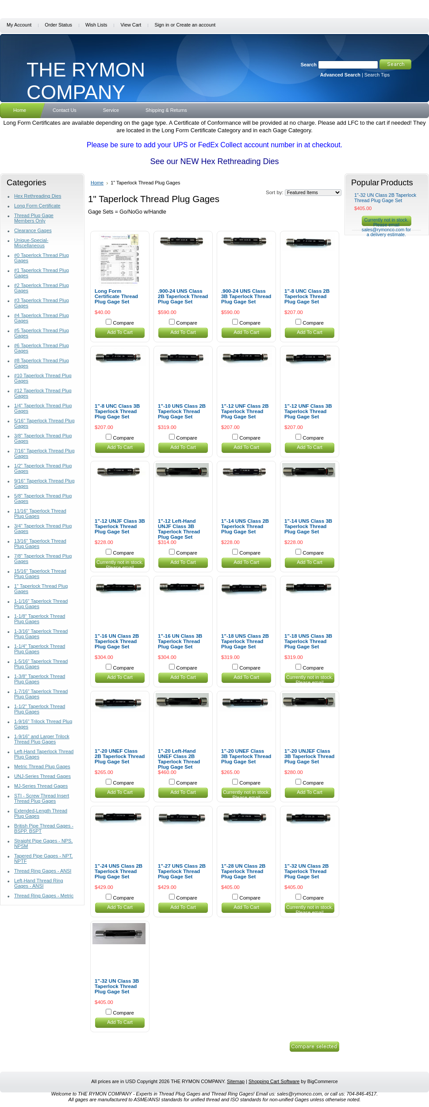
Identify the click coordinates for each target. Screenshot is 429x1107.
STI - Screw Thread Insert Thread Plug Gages (41, 798)
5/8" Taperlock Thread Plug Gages (43, 498)
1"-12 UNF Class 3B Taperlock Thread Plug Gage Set (308, 411)
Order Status (58, 24)
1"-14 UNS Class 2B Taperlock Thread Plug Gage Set (245, 526)
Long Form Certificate (37, 205)
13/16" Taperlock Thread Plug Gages (40, 543)
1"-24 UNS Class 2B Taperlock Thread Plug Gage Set (118, 871)
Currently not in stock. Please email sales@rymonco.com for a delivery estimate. (120, 570)
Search (309, 64)
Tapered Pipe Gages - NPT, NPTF (43, 858)
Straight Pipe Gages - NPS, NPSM (43, 843)
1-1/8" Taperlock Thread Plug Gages (39, 618)
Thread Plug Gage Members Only (34, 218)
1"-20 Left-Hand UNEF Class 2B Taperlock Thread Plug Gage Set (179, 759)
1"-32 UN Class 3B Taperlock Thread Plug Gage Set (117, 986)
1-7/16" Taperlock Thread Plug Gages (41, 694)
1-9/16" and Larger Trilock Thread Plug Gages (41, 739)
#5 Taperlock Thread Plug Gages (41, 333)
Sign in (161, 24)
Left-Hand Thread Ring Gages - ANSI (38, 883)
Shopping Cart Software (274, 1081)
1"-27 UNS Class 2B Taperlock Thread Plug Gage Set (182, 871)
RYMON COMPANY (86, 80)
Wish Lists (96, 24)
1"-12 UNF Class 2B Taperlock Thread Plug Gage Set (245, 411)
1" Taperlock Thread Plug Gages (41, 588)
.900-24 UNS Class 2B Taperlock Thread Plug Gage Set (183, 296)
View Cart (130, 24)
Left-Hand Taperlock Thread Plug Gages (43, 754)
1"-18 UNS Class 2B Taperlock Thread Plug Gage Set (245, 641)
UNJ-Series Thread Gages (42, 776)
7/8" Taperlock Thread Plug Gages (43, 558)
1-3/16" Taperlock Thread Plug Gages (41, 633)
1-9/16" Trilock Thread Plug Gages (43, 724)
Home (97, 182)
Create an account (195, 24)
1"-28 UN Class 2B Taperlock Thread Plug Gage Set (243, 871)
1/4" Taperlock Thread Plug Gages (43, 408)
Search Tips (377, 74)
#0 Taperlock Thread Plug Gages (41, 258)
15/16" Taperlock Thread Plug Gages (40, 573)
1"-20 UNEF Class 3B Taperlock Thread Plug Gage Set (246, 756)
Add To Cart (120, 332)
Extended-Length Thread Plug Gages (40, 813)
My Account (19, 24)
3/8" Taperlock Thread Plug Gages (43, 438)
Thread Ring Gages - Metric (43, 895)
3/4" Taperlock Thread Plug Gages (43, 528)
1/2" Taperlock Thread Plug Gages (43, 468)
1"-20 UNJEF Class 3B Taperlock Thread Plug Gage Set (309, 756)
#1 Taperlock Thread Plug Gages (41, 273)
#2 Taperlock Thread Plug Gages (41, 288)
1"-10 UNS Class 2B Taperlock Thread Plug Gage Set (182, 411)
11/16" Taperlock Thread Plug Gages (40, 513)
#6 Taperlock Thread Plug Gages (41, 348)
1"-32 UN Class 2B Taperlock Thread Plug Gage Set (306, 871)
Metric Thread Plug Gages (42, 766)
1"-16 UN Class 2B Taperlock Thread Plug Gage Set (117, 641)
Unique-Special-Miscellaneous (31, 242)
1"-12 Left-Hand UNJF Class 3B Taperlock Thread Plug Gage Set (179, 529)
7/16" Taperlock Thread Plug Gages (44, 453)
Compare (123, 323)
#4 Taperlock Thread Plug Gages (41, 318)
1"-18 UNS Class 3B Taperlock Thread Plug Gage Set (308, 641)
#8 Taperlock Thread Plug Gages (41, 363)
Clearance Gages (33, 230)
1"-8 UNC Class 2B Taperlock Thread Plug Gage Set (306, 296)
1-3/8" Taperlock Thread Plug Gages (39, 679)
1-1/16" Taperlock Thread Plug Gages (41, 603)
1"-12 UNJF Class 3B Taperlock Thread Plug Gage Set (120, 526)
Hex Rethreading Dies (37, 196)
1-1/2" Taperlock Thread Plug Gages (39, 709)
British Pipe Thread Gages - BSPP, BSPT (43, 828)
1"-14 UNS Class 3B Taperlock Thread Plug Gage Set (308, 526)
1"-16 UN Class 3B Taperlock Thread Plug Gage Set (180, 641)
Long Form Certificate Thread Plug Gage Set (116, 296)
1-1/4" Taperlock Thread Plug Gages (39, 649)
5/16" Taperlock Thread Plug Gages (44, 423)
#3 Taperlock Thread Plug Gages (41, 303)
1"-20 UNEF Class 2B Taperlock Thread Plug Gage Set (120, 756)
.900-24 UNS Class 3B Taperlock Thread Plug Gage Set (246, 296)
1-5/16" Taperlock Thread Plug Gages (41, 664)
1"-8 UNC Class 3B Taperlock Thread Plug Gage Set (117, 411)
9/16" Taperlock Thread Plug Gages (44, 483)
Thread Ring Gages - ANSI (42, 870)
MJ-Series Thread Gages (41, 786)
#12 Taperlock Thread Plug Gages (43, 393)
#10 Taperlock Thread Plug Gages (43, 378)
